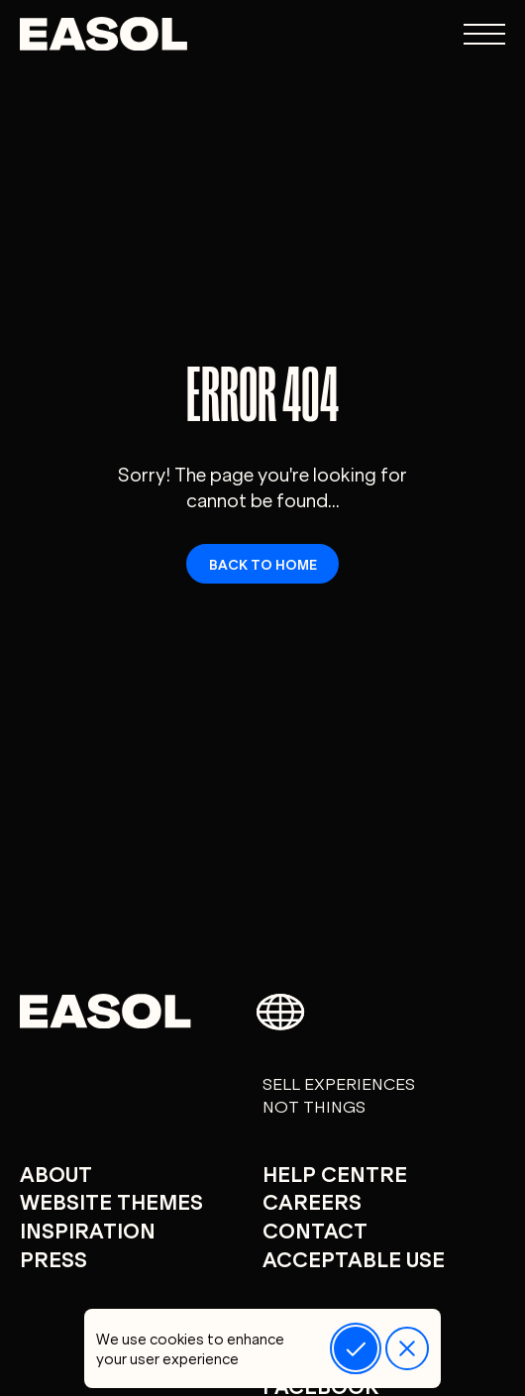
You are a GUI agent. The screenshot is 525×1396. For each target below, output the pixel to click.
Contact (315, 1229)
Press (53, 1257)
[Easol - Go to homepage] (104, 34)
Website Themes (111, 1200)
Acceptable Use (353, 1257)
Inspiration (88, 1229)
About (56, 1172)
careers (312, 1200)
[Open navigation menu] (484, 34)
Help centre (334, 1172)
